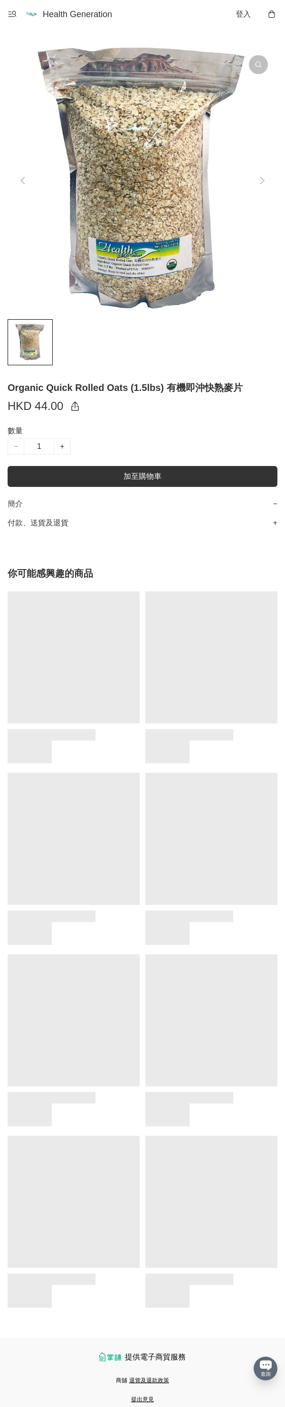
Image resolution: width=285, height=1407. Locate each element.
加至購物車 (143, 476)
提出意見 (142, 1399)
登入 (243, 14)
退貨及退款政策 (149, 1380)
